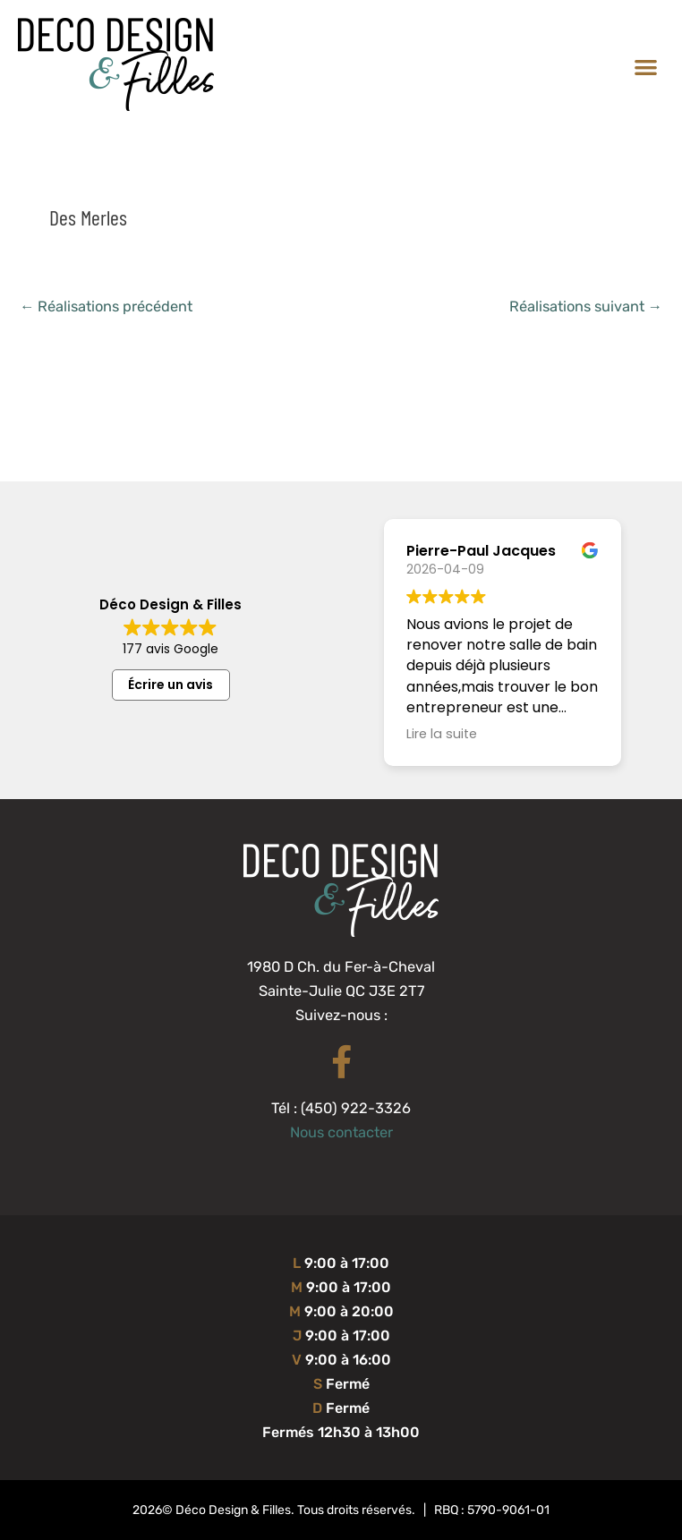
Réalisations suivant (585, 306)
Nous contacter (341, 1132)
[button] (646, 66)
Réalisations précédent (106, 306)
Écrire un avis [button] (170, 684)
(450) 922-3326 (356, 1108)
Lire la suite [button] (441, 734)
